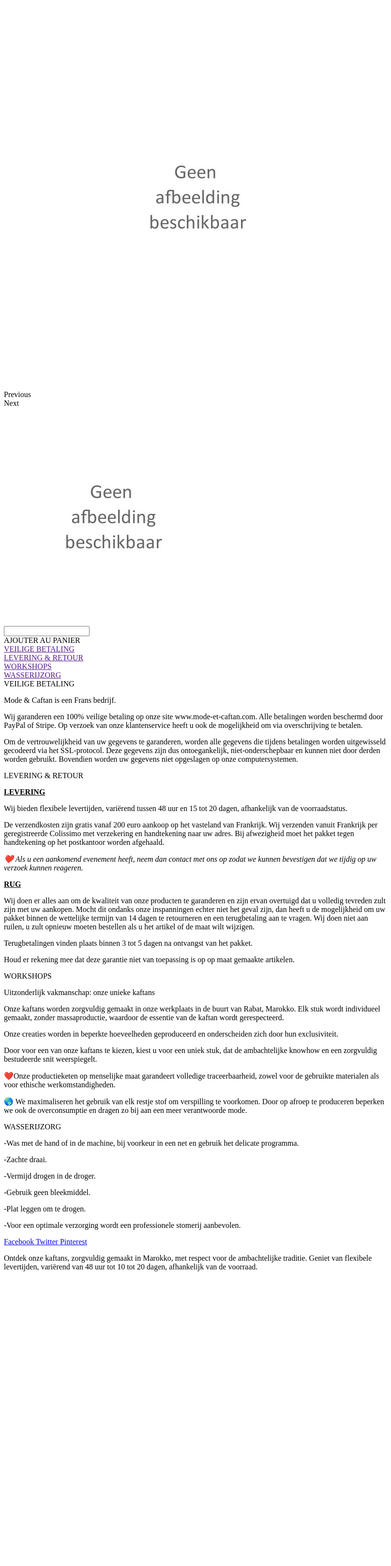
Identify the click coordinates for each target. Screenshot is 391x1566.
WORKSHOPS (28, 666)
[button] (42, 640)
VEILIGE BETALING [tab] (39, 684)
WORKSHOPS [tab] (28, 976)
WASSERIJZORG (32, 675)
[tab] (195, 649)
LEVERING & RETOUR (43, 658)
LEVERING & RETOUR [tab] (43, 775)
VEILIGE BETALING (39, 649)
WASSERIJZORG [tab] (32, 1127)
